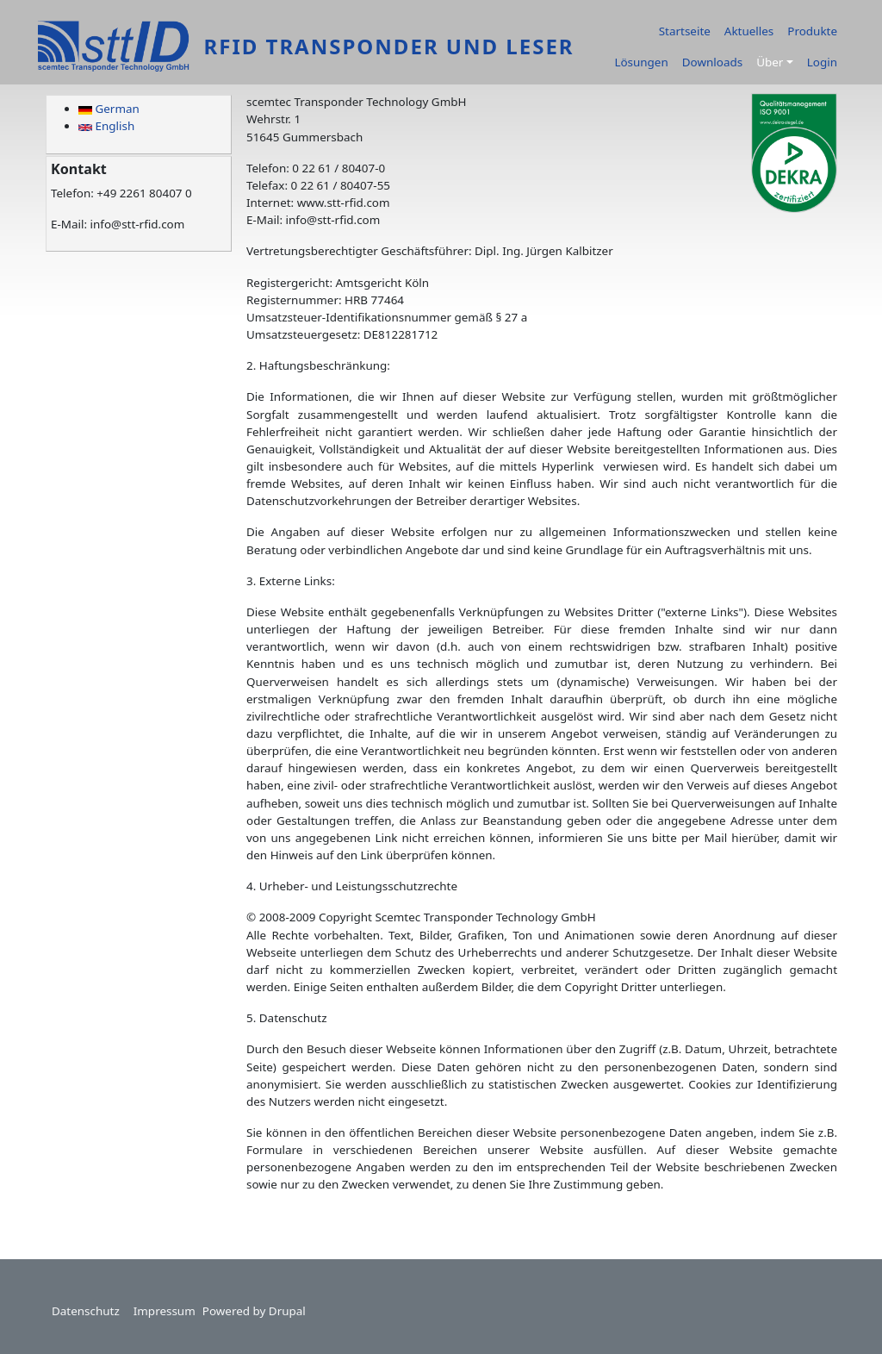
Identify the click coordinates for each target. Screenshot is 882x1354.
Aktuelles (748, 31)
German (109, 108)
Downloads (712, 62)
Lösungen (641, 62)
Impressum (165, 1311)
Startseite (685, 31)
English (106, 126)
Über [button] (769, 62)
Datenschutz (86, 1311)
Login (822, 62)
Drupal (287, 1311)
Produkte (812, 31)
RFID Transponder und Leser (388, 46)
